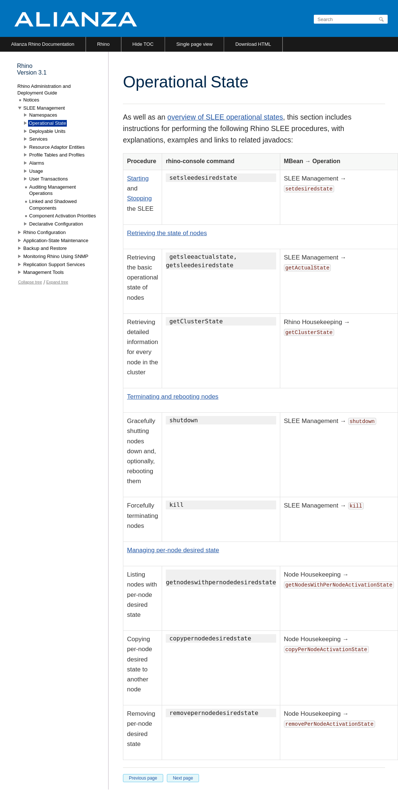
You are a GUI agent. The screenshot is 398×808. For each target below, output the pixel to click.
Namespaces (43, 115)
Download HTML (253, 44)
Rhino (103, 44)
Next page (183, 778)
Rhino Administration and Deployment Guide (44, 89)
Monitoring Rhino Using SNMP (55, 256)
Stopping (139, 198)
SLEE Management (44, 108)
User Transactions (48, 179)
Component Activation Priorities (62, 216)
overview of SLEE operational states (225, 117)
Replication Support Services (54, 264)
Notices (31, 100)
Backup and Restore (45, 248)
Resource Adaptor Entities (57, 147)
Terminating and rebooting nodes (173, 396)
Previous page (143, 778)
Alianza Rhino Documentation (42, 44)
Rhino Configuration (44, 232)
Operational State (47, 123)
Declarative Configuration (56, 224)
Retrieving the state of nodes (167, 233)
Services (38, 139)
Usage (36, 171)
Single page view (194, 44)
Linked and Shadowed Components (53, 205)
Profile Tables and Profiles (57, 155)
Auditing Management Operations (52, 190)
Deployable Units (47, 131)
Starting (138, 178)
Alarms (36, 163)
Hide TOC (143, 44)
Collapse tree (30, 282)
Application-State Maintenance (55, 240)
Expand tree (57, 282)
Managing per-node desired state (173, 550)
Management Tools (43, 272)
